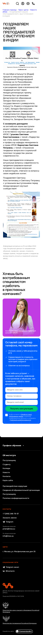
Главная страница (10, 10)
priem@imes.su (9, 529)
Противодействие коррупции (15, 486)
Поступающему (9, 460)
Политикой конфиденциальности (20, 420)
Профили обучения (14, 445)
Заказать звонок (10, 518)
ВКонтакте (9, 571)
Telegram (8, 522)
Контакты (7, 476)
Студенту (7, 464)
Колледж (6, 468)
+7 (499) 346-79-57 (11, 514)
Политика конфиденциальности (16, 498)
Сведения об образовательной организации (21, 490)
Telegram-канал (11, 567)
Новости (6, 472)
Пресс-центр (23, 10)
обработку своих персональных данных (20, 415)
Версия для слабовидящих (28, 3)
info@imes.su (8, 536)
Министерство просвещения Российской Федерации (20, 623)
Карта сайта (8, 480)
